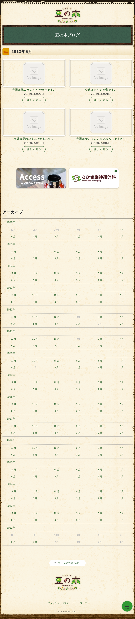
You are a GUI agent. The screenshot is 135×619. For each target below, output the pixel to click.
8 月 (100, 251)
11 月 (35, 251)
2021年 (11, 331)
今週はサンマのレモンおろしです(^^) (101, 138)
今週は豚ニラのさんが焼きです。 (34, 89)
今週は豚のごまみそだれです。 (34, 138)
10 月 (56, 251)
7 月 (122, 229)
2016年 (11, 440)
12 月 (13, 251)
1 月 (122, 236)
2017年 (11, 418)
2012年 (11, 527)
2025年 (11, 244)
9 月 (78, 251)
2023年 (11, 287)
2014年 (11, 484)
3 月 (78, 236)
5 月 (35, 236)
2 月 (100, 236)
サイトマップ (80, 603)
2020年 (11, 353)
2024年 (11, 266)
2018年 (11, 396)
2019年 (11, 375)
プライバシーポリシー (59, 603)
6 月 (13, 236)
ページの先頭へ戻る (69, 563)
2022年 (11, 309)
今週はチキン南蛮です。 (101, 89)
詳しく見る (34, 100)
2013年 (11, 505)
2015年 (11, 462)
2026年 (11, 222)
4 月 (57, 236)
